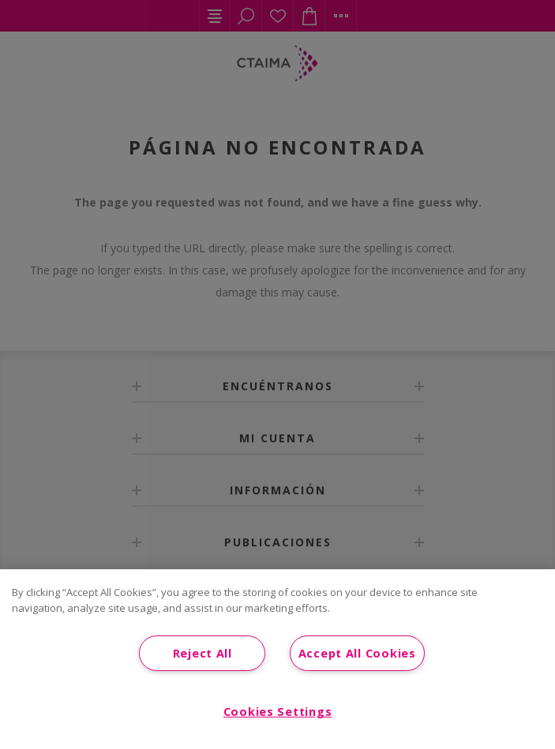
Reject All (202, 653)
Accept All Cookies (357, 653)
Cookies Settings (277, 711)
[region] (277, 659)
